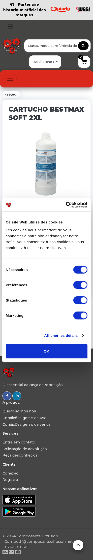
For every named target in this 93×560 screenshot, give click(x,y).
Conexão (10, 473)
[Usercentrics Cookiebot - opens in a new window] (66, 205)
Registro (10, 479)
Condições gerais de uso (24, 418)
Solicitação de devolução (24, 449)
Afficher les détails (61, 335)
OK (46, 351)
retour (11, 94)
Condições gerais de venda (26, 424)
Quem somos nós (19, 411)
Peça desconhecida (19, 455)
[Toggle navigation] (10, 26)
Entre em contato (18, 442)
